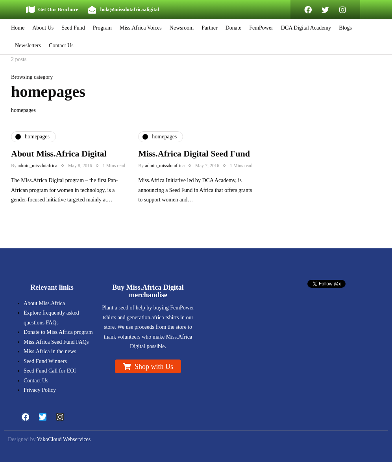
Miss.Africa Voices (141, 28)
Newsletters (28, 45)
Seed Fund (73, 28)
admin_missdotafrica (37, 165)
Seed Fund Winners (45, 361)
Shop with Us (154, 367)
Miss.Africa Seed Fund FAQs (56, 342)
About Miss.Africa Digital (59, 153)
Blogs (345, 28)
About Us (43, 28)
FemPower (261, 28)
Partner (209, 28)
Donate (233, 28)
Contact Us (61, 45)
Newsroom (182, 28)
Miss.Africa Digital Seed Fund (194, 153)
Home (17, 28)
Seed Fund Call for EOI (50, 371)
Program (102, 28)
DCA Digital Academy (306, 28)
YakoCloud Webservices (64, 439)
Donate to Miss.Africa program (58, 332)
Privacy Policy (40, 390)
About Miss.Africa (44, 303)
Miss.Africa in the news (50, 351)
